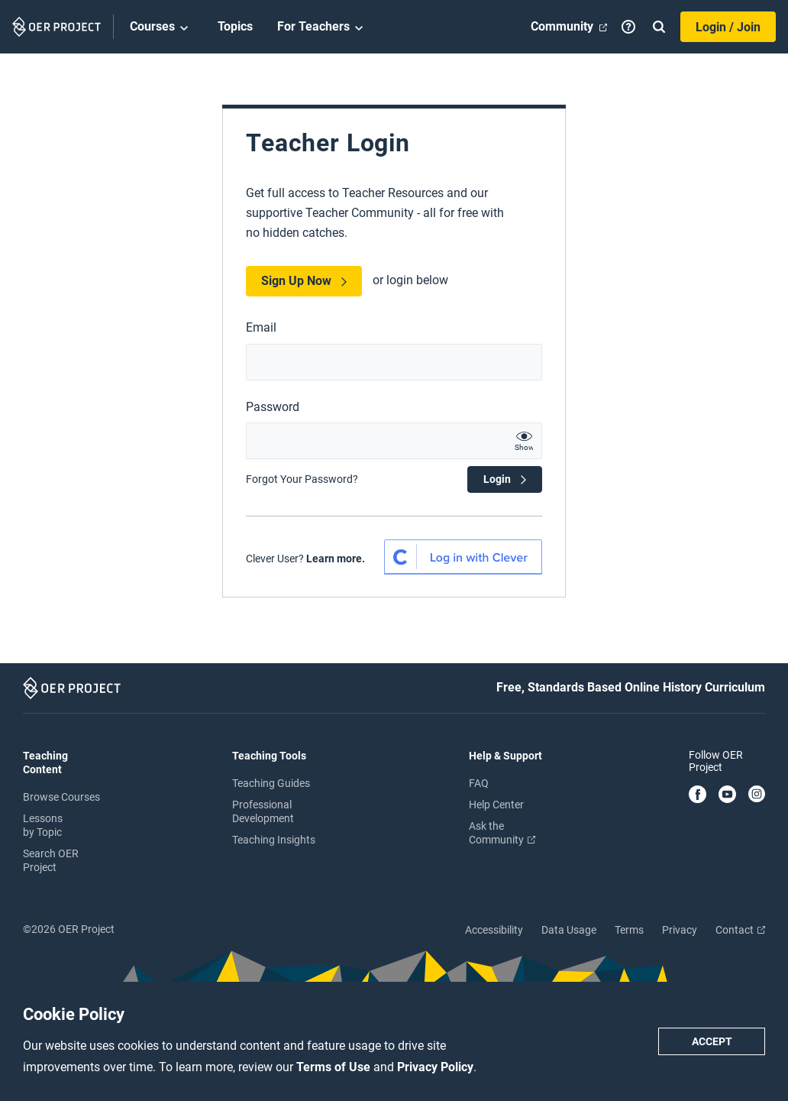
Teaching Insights (273, 840)
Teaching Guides (271, 783)
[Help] (628, 26)
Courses (161, 27)
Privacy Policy (435, 1067)
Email (261, 327)
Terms (629, 930)
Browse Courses (61, 797)
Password (272, 407)
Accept (712, 1041)
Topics (235, 26)
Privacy (679, 930)
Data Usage (568, 930)
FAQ (479, 783)
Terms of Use (334, 1067)
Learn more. (335, 558)
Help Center (496, 804)
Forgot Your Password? (302, 479)
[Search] (659, 26)
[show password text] (523, 441)
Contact (740, 930)
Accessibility (494, 930)
